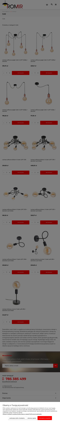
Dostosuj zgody (32, 418)
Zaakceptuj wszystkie (45, 418)
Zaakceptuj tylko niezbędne (17, 418)
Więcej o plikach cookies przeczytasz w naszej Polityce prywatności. (22, 414)
